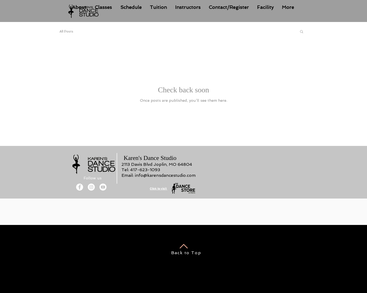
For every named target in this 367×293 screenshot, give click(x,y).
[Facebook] (79, 187)
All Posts (66, 31)
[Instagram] (91, 187)
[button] (301, 31)
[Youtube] (102, 187)
